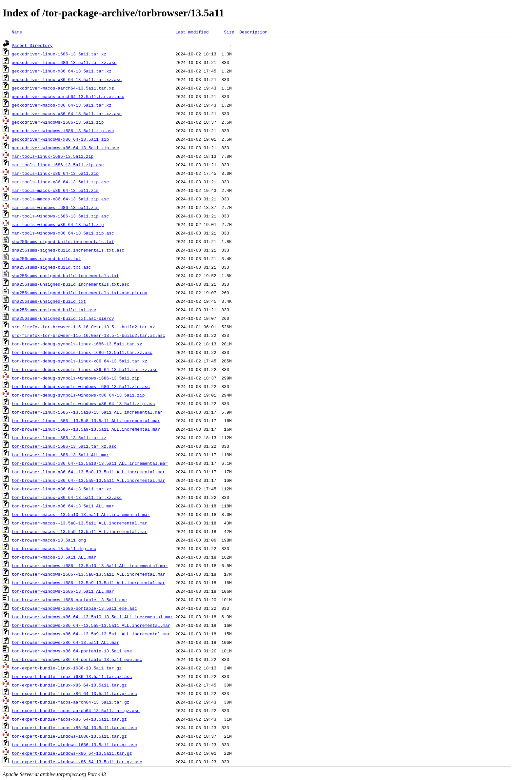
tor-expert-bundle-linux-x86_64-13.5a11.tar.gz (69, 685)
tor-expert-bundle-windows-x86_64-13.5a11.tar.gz (72, 753)
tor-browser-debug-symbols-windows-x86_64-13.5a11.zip (78, 395)
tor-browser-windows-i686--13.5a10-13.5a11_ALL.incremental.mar (90, 565)
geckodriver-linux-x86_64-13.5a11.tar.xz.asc (67, 79)
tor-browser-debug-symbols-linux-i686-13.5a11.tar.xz (77, 344)
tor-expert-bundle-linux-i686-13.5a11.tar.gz (67, 668)
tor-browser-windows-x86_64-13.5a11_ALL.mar (65, 642)
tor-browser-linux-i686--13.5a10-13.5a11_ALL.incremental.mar (87, 412)
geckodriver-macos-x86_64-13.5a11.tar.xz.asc (67, 113)
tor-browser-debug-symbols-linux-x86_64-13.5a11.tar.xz (79, 361)
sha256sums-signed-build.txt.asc (51, 267)
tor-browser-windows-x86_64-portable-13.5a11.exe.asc (77, 659)
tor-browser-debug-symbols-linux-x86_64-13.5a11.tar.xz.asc (85, 369)
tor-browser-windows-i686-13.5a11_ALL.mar (63, 591)
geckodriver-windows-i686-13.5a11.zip (58, 122)
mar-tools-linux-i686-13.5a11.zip (53, 156)
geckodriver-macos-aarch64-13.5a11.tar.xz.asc (68, 96)
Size (229, 32)
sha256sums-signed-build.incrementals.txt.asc (68, 250)
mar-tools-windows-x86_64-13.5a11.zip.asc (63, 233)
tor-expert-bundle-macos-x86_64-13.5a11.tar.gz (69, 719)
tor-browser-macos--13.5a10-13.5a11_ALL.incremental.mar (81, 514)
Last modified (191, 32)
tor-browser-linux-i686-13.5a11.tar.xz (59, 438)
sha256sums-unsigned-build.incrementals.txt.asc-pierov (79, 293)
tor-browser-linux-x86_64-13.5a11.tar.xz (61, 489)
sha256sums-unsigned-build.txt (49, 301)
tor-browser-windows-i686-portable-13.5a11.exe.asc (74, 608)
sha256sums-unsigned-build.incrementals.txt (65, 275)
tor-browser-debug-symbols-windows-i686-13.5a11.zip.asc (81, 386)
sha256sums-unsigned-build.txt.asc (54, 310)
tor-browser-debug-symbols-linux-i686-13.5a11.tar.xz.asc (82, 352)
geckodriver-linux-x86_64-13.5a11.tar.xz (61, 71)
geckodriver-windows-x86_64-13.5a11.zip (60, 139)
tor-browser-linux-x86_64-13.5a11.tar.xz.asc (67, 497)
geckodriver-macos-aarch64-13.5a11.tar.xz (63, 88)
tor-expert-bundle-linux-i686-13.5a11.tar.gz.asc (72, 676)
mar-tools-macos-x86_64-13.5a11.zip (55, 190)
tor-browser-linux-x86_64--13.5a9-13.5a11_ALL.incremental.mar (88, 480)
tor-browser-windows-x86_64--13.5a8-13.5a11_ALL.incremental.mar (91, 625)
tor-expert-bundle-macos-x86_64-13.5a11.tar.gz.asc (74, 727)
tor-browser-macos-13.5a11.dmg (49, 540)
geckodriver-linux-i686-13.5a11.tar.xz (59, 54)
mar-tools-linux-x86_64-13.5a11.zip (55, 173)
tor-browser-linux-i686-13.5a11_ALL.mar (60, 455)
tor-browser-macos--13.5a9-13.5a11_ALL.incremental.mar (79, 531)
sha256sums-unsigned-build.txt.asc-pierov (63, 318)
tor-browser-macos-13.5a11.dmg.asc (54, 548)
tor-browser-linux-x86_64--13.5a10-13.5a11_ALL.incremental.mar (90, 463)
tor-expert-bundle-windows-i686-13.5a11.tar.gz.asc (74, 745)
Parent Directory (32, 45)
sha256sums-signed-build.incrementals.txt (63, 241)
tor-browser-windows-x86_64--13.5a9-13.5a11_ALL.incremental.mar (91, 634)
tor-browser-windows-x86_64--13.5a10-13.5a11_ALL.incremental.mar (92, 617)
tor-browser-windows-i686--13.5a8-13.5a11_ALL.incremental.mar (88, 574)
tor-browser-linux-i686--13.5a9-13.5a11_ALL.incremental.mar (86, 429)
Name (17, 32)
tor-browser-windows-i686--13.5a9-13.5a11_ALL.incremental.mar (88, 582)
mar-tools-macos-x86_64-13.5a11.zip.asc (60, 199)
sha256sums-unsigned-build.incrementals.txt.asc (70, 284)
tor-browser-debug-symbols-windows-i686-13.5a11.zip (76, 378)
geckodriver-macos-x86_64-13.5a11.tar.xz (61, 105)
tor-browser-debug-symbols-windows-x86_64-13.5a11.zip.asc (83, 403)
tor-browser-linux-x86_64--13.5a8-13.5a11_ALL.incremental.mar (88, 472)
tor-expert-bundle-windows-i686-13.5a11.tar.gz (69, 736)
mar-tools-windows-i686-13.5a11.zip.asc (60, 216)
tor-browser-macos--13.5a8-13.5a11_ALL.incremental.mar (79, 523)
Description (253, 32)
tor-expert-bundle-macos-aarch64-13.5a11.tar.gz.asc (76, 710)
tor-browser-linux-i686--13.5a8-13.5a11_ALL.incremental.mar (86, 420)
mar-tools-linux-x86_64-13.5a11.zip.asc (60, 182)
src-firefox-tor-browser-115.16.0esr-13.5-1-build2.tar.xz (83, 327)
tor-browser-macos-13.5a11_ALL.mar (54, 557)
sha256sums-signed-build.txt (46, 258)
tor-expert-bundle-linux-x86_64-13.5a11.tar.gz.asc (74, 693)
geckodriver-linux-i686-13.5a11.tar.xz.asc (64, 62)
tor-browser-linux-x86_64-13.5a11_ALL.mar (63, 506)
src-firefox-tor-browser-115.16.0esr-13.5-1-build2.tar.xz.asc (88, 335)
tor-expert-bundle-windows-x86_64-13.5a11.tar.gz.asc (77, 762)
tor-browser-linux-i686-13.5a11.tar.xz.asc (64, 446)
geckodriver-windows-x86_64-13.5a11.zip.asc (65, 148)
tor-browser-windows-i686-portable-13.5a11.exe (69, 600)
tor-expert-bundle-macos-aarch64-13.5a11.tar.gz (70, 702)
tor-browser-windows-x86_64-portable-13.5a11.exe (72, 651)
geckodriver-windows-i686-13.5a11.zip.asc (63, 130)
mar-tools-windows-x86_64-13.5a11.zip (58, 224)
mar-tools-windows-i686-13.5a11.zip (55, 207)
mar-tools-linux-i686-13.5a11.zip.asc (58, 165)
